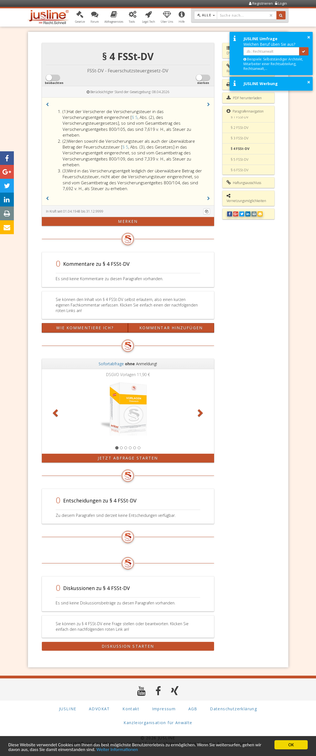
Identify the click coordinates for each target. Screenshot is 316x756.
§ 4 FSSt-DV (240, 148)
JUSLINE (67, 708)
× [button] (308, 37)
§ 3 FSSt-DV (239, 138)
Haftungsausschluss (244, 182)
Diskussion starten (128, 646)
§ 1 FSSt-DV (239, 117)
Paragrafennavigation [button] (245, 111)
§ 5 (135, 117)
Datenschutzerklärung (233, 708)
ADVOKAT (99, 708)
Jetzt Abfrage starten (128, 458)
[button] (80, 17)
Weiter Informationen (117, 750)
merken (128, 221)
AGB (192, 708)
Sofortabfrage (111, 363)
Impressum (164, 708)
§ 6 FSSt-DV (239, 170)
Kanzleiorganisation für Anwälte (158, 722)
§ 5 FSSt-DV (239, 159)
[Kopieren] (206, 211)
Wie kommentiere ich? (85, 327)
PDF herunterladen (244, 97)
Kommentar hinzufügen (171, 327)
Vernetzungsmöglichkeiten (246, 198)
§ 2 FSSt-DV (239, 127)
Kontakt (130, 708)
